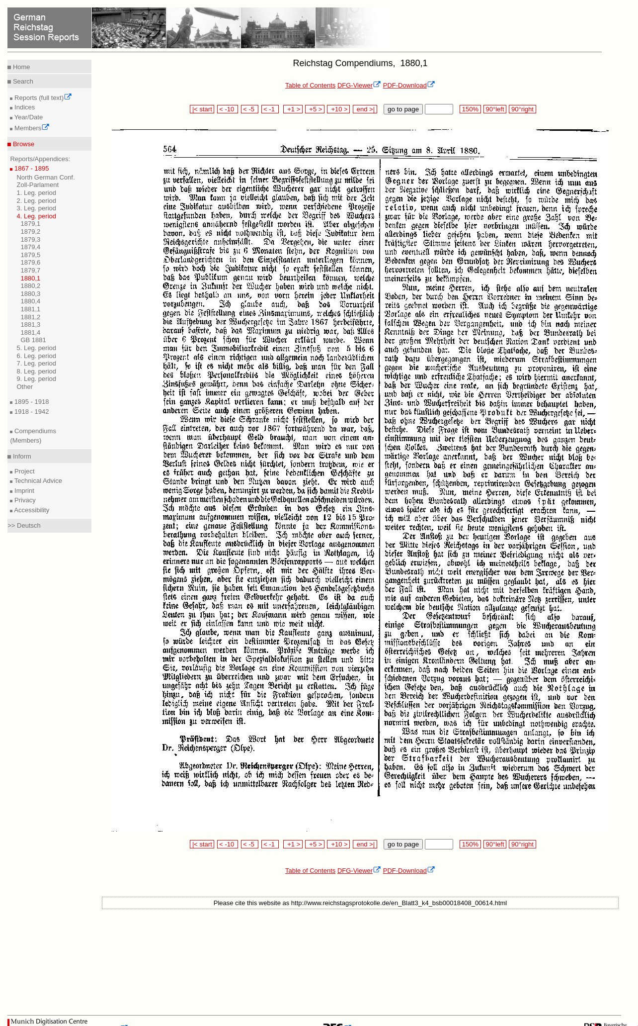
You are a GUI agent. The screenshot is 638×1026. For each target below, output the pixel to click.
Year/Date (27, 117)
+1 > (293, 109)
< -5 (249, 109)
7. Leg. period (36, 363)
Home (20, 67)
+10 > (338, 109)
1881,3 (30, 324)
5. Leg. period (36, 348)
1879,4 (30, 247)
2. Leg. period (36, 200)
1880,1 (30, 278)
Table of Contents (310, 85)
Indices (23, 107)
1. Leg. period (36, 192)
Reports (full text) (42, 97)
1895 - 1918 (30, 401)
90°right (522, 109)
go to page (403, 109)
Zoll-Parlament (37, 184)
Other (24, 386)
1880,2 (30, 285)
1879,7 (30, 270)
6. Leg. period (36, 356)
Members (31, 128)
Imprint (23, 490)
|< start (202, 109)
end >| (365, 109)
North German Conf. (45, 177)
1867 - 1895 (30, 168)
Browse (22, 144)
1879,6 (30, 262)
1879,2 (30, 231)
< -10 (228, 109)
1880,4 (30, 301)
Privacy (23, 500)
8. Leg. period (36, 371)
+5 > (315, 109)
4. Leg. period (36, 216)
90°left (495, 109)
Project (23, 471)
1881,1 (30, 309)
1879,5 (30, 255)
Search (22, 81)
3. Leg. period (36, 208)
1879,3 (30, 239)
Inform (21, 456)
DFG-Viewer (359, 85)
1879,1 (30, 223)
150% (470, 109)
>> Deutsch (24, 525)
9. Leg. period (36, 378)
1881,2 (30, 317)
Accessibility (30, 510)
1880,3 (30, 293)
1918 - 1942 (30, 411)
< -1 (270, 109)
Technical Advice (37, 480)
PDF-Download (409, 85)
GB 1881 (33, 340)
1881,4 (30, 332)
